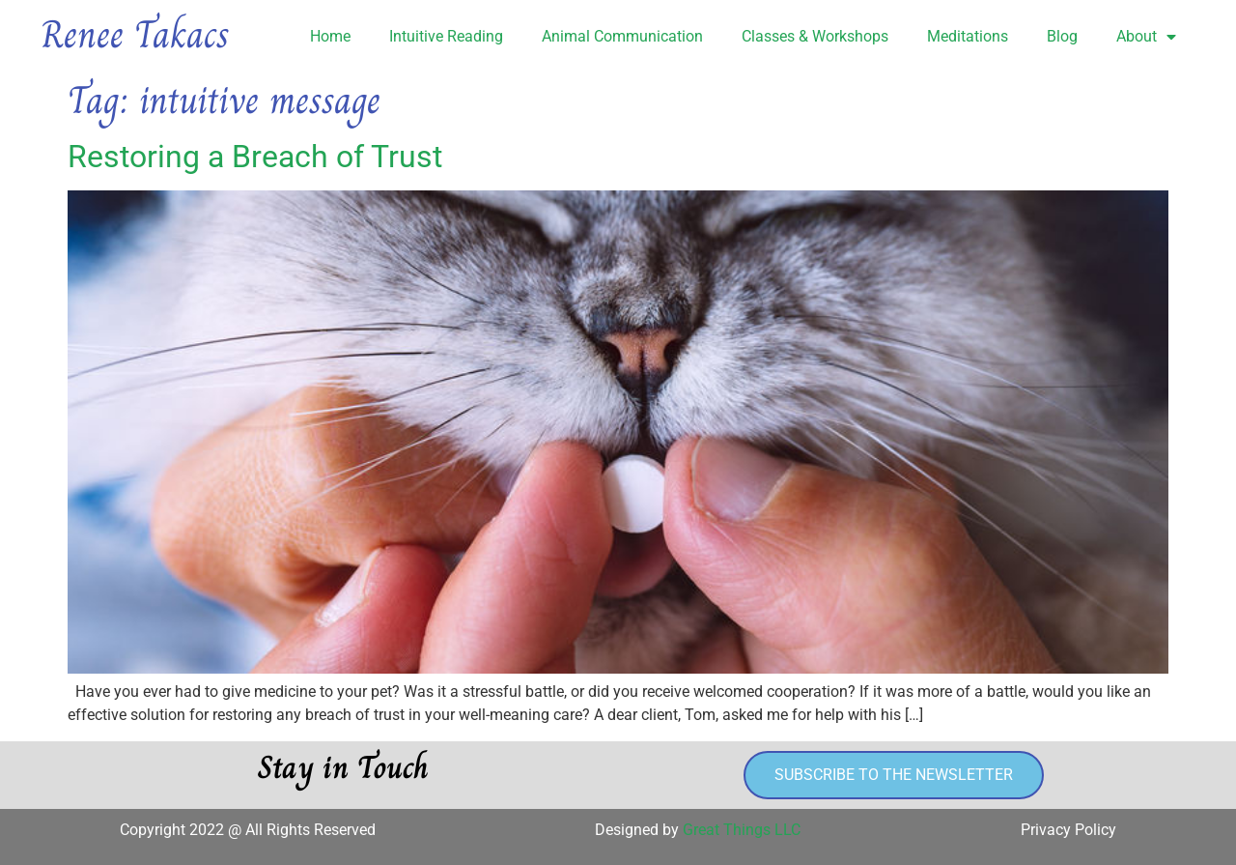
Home (330, 36)
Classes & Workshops (815, 36)
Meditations (967, 36)
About (1146, 36)
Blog (1062, 36)
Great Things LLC (742, 830)
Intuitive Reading (446, 36)
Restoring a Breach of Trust (255, 156)
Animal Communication (622, 36)
